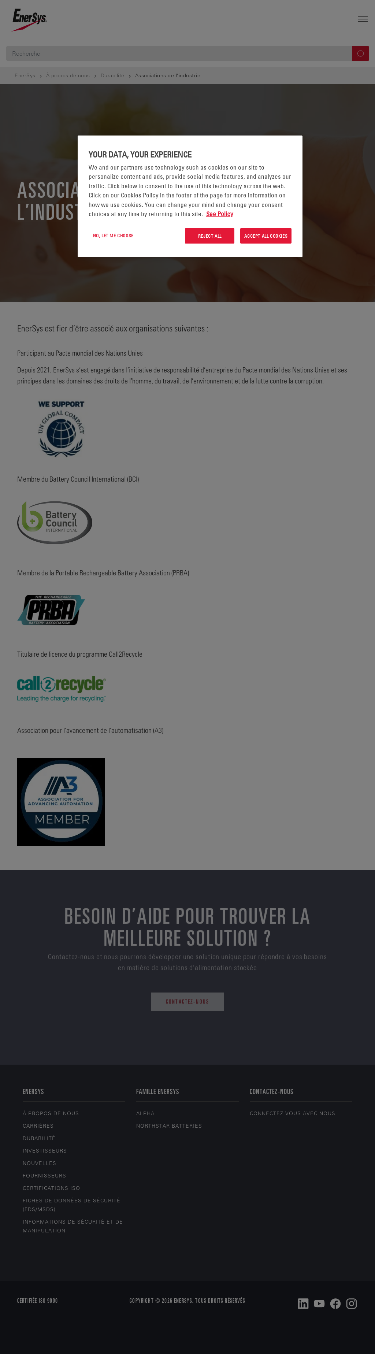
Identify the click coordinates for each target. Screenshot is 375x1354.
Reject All (210, 236)
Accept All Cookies (265, 236)
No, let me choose (113, 235)
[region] (190, 196)
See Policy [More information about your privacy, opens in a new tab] (219, 214)
